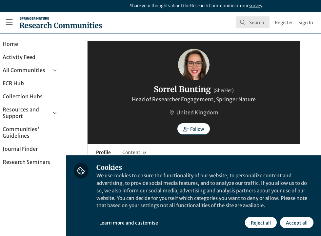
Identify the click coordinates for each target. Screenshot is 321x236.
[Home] (60, 22)
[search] (253, 22)
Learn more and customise (146, 223)
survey (255, 6)
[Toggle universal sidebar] (9, 22)
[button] (202, 129)
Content (142, 152)
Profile (110, 152)
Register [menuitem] (284, 23)
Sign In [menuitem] (305, 23)
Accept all (296, 223)
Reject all (260, 223)
